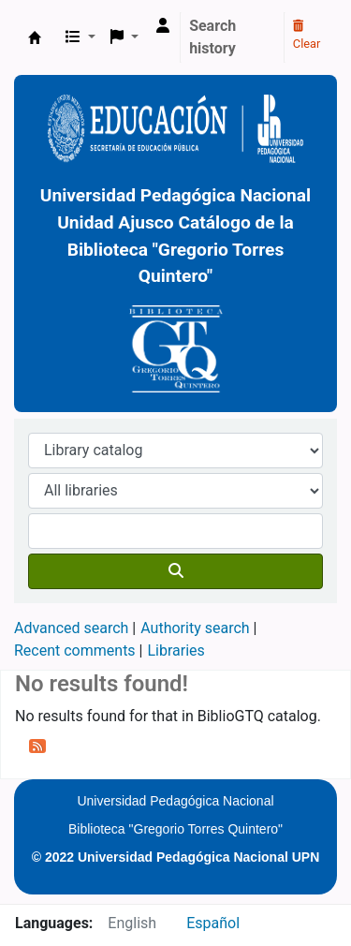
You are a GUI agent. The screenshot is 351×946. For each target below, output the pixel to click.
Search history (212, 37)
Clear (307, 36)
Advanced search (71, 628)
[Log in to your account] (163, 26)
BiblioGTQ (34, 37)
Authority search (194, 628)
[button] (80, 37)
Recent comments (75, 650)
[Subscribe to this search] (37, 745)
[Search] (175, 571)
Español (213, 923)
